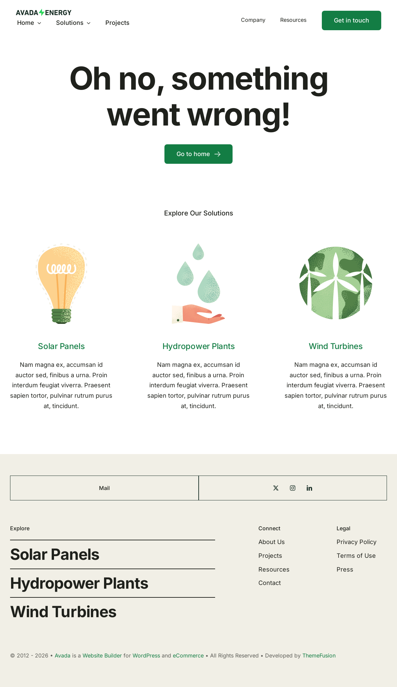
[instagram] (292, 488)
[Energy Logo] (43, 11)
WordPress (146, 655)
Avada (62, 655)
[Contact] (351, 20)
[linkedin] (309, 488)
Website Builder (102, 655)
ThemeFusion (319, 655)
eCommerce (188, 655)
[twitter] (276, 488)
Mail (104, 488)
